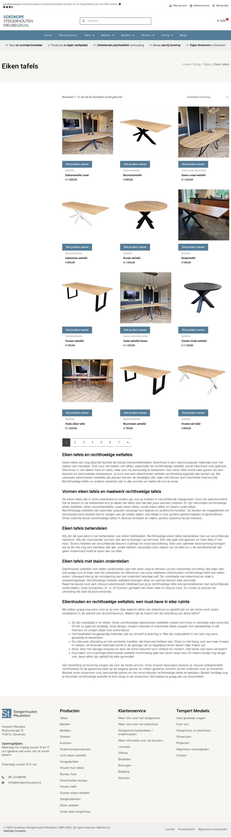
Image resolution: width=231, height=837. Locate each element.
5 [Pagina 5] (101, 443)
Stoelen (147, 35)
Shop (197, 64)
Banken (107, 35)
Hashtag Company (15, 831)
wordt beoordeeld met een (60, 4)
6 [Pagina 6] (110, 443)
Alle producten (68, 35)
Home (48, 35)
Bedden (127, 35)
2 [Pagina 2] (75, 443)
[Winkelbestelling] (207, 97)
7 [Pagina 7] (119, 443)
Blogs (183, 35)
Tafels (89, 35)
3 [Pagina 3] (84, 443)
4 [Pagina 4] (92, 443)
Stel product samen (77, 164)
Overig (167, 35)
